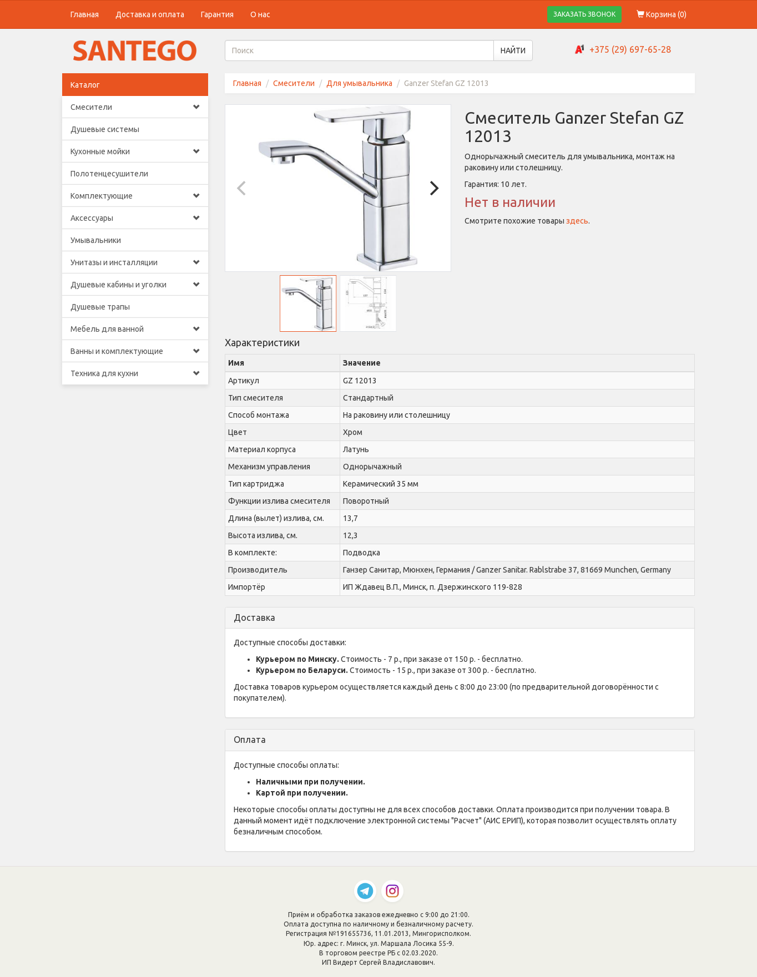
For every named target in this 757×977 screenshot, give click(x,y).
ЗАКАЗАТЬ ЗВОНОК (584, 14)
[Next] (433, 188)
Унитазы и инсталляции (135, 262)
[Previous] (243, 188)
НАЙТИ (513, 50)
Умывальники (95, 240)
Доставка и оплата (149, 14)
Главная (84, 14)
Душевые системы (104, 129)
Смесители (135, 107)
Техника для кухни (135, 373)
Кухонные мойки (135, 151)
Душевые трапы (100, 306)
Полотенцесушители (109, 173)
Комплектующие (135, 196)
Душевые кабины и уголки (135, 285)
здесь (577, 220)
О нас (260, 14)
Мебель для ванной (135, 329)
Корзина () (662, 14)
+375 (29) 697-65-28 (630, 49)
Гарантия (217, 14)
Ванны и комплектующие (135, 351)
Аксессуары (135, 218)
